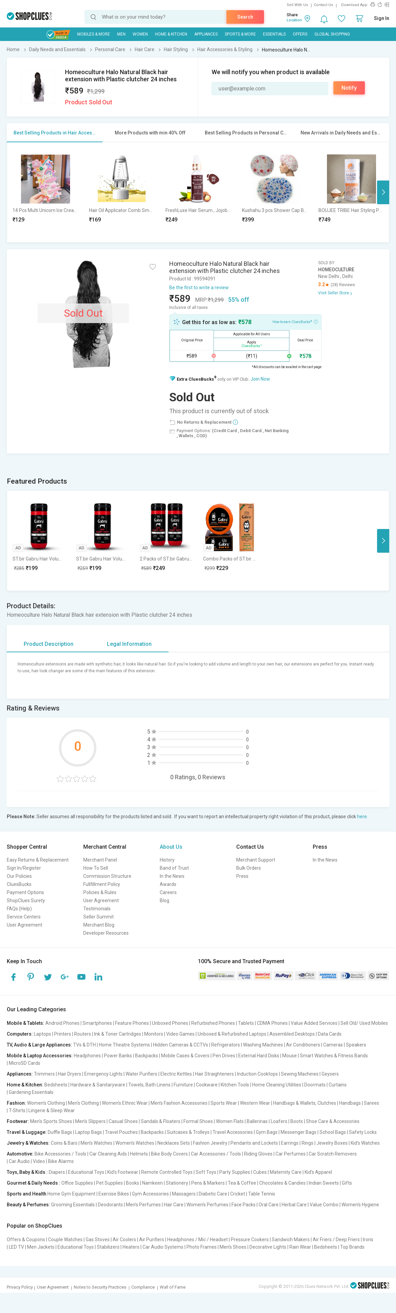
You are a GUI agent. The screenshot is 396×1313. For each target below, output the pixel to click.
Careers (168, 892)
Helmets (139, 1154)
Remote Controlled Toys (167, 1172)
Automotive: (20, 1154)
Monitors (153, 1034)
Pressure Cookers (250, 1239)
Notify (349, 88)
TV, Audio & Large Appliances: (39, 1044)
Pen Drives (224, 1055)
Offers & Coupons (26, 1239)
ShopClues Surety (26, 900)
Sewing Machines (299, 1074)
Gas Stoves (98, 1239)
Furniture (183, 1084)
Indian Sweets (324, 1183)
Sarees (371, 1103)
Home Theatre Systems (124, 1044)
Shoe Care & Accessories (332, 1121)
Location (294, 20)
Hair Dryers (69, 1074)
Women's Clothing (46, 1103)
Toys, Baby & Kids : (27, 1172)
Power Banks (118, 1055)
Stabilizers (108, 1247)
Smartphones (97, 1023)
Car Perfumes (291, 1154)
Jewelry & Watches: (28, 1143)
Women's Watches (134, 1143)
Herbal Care (294, 1204)
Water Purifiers (141, 1074)
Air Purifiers (151, 1239)
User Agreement (24, 925)
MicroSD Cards (24, 1063)
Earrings (290, 1143)
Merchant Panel (100, 860)
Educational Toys (86, 1172)
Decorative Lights (267, 1247)
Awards (168, 884)
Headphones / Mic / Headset (197, 1239)
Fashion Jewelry (210, 1143)
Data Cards (330, 1034)
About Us (171, 847)
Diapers (57, 1172)
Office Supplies (77, 1183)
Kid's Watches (365, 1143)
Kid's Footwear (122, 1172)
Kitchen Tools (235, 1084)
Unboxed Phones (170, 1023)
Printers (62, 1034)
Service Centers (24, 916)
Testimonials (97, 908)
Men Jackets (40, 1247)
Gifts (347, 1183)
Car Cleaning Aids (108, 1154)
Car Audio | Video (27, 1161)
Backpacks (146, 1055)
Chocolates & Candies (282, 1183)
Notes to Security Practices (100, 1287)
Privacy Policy (20, 1287)
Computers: (20, 1034)
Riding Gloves (258, 1154)
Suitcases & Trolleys (188, 1132)
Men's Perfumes (143, 1204)
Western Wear (255, 1103)
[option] (45, 192)
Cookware (207, 1084)
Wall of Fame (172, 1287)
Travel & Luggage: (27, 1132)
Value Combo (324, 1204)
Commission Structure (107, 876)
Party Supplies (234, 1172)
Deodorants (110, 1204)
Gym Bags (267, 1132)
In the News (172, 876)
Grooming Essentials (73, 1204)
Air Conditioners (303, 1044)
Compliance (143, 1287)
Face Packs (244, 1204)
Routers (82, 1034)
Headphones (87, 1055)
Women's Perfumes (207, 1204)
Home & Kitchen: (25, 1084)
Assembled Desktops (292, 1034)
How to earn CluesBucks (295, 321)
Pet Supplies (109, 1183)
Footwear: (18, 1121)
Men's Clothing (83, 1103)
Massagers (184, 1193)
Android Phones (62, 1023)
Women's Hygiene (360, 1204)
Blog (164, 900)
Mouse (289, 1055)
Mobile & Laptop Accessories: (40, 1055)
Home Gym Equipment (71, 1193)
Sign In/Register (24, 868)
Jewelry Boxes (332, 1143)
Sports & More (240, 34)
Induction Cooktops (257, 1074)
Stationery (177, 1183)
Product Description (48, 644)
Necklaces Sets (173, 1143)
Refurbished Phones (213, 1023)
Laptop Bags (88, 1132)
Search (245, 17)
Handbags (350, 1103)
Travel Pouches (121, 1132)
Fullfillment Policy (101, 884)
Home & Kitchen (171, 34)
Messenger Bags (298, 1132)
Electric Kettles (176, 1074)
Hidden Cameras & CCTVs (180, 1044)
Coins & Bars (64, 1143)
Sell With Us (297, 5)
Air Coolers (124, 1239)
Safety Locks (363, 1132)
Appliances (206, 34)
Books (132, 1183)
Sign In (381, 18)
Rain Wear (300, 1247)
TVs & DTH (84, 1044)
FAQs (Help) (19, 908)
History (167, 860)
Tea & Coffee (242, 1183)
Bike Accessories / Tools (60, 1154)
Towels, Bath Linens (149, 1084)
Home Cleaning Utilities (276, 1084)
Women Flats (230, 1121)
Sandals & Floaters (160, 1121)
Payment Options (25, 892)
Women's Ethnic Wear (125, 1103)
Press (242, 876)
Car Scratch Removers (333, 1154)
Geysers (330, 1074)
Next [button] (383, 192)
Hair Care (173, 1204)
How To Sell (95, 868)
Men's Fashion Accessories (179, 1103)
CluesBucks (19, 884)
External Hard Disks (258, 1055)
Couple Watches (65, 1239)
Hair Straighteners (214, 1074)
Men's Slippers (90, 1121)
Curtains (338, 1084)
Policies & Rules (99, 892)
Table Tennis (261, 1193)
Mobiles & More (93, 34)
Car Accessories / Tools (216, 1154)
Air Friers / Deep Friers (336, 1239)
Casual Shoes (123, 1121)
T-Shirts (17, 1110)
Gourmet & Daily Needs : (33, 1183)
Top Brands (352, 1247)
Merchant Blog (98, 925)
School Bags (333, 1132)
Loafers (279, 1121)
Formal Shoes (198, 1121)
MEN (121, 34)
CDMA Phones (272, 1023)
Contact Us (323, 5)
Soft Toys (206, 1172)
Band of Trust (174, 868)
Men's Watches (96, 1143)
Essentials (274, 34)
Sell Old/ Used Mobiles (364, 1023)
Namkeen (152, 1183)
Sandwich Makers (291, 1239)
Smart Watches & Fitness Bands (334, 1055)
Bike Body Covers (169, 1154)
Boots (296, 1121)
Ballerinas (257, 1121)
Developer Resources (106, 933)
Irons (368, 1239)
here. (362, 816)
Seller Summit (98, 916)
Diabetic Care (213, 1193)
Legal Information (129, 644)
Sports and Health (26, 1193)
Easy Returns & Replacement (38, 860)
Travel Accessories (233, 1132)
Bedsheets (55, 1084)
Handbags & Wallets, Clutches (304, 1103)
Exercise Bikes (113, 1193)
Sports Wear (224, 1103)
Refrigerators (225, 1044)
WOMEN (140, 34)
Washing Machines (263, 1044)
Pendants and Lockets (254, 1143)
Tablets (246, 1023)
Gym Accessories (150, 1193)
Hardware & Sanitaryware (97, 1084)
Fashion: (16, 1103)
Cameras (333, 1044)
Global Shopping (332, 34)
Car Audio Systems (162, 1247)
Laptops (42, 1034)
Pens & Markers (208, 1183)
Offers (300, 34)
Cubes (260, 1172)
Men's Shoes (233, 1247)
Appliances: (20, 1074)
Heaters (131, 1247)
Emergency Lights (103, 1074)
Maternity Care (286, 1172)
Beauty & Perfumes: (28, 1204)
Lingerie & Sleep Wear (51, 1110)
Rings (307, 1143)
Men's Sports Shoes (51, 1121)
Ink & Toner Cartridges (117, 1034)
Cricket (237, 1193)
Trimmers (44, 1074)
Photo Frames (201, 1247)
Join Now (260, 379)
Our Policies (19, 876)
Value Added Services (314, 1023)
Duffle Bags (60, 1132)
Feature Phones (132, 1023)
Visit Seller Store (333, 293)
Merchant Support (255, 860)
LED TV (16, 1247)
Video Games (180, 1034)
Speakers (356, 1044)
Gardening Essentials (31, 1092)
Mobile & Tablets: (25, 1023)
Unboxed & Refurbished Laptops (232, 1034)
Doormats (315, 1084)
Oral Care (269, 1204)
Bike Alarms (61, 1161)
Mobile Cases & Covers (185, 1055)
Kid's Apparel (318, 1172)
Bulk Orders (248, 868)
